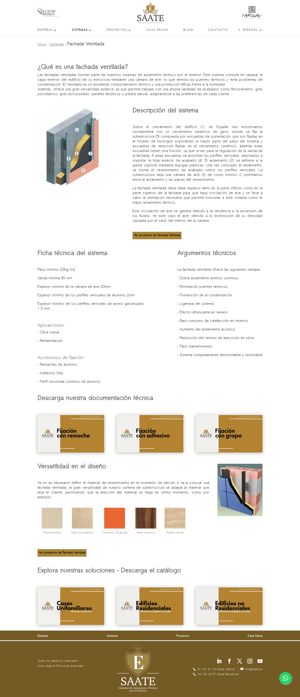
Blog (188, 30)
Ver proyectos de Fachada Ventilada (157, 235)
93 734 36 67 (207, 674)
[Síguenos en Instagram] (249, 662)
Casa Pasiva (157, 30)
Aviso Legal (45, 666)
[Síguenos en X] (239, 662)
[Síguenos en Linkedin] (219, 662)
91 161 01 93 (207, 669)
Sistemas (80, 30)
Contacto (218, 30)
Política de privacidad (69, 666)
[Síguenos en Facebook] (229, 662)
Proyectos (117, 30)
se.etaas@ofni (253, 669)
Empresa (45, 30)
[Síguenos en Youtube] (260, 662)
